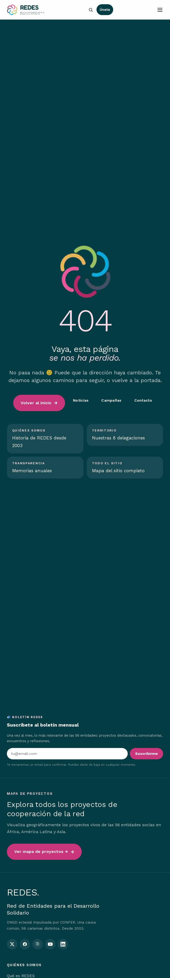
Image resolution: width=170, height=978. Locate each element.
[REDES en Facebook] (25, 944)
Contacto (143, 400)
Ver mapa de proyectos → (41, 851)
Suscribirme (146, 753)
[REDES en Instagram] (37, 944)
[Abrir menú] (160, 9)
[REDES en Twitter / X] (12, 944)
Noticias (81, 400)
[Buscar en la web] (90, 10)
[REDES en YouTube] (50, 944)
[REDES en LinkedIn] (63, 944)
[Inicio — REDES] (25, 9)
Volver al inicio (36, 402)
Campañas (111, 400)
